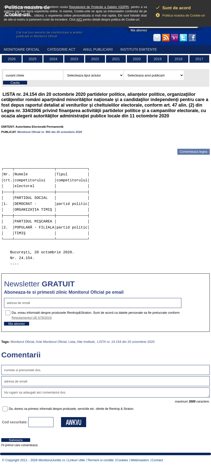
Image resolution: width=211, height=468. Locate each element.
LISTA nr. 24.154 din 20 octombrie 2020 (125, 342)
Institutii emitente (138, 49)
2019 (158, 59)
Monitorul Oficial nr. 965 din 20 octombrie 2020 (49, 131)
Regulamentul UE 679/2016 (32, 318)
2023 (74, 59)
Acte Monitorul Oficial (51, 342)
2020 (137, 59)
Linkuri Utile (76, 460)
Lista (71, 342)
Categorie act (61, 49)
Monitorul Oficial (22, 342)
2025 (32, 59)
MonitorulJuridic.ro (51, 460)
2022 (95, 59)
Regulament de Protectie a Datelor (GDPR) (99, 7)
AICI (79, 19)
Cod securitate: (15, 422)
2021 (116, 59)
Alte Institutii (85, 342)
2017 (199, 59)
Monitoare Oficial (22, 49)
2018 (178, 59)
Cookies (122, 460)
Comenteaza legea (193, 151)
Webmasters (140, 460)
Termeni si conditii (101, 460)
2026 (12, 59)
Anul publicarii (98, 49)
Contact (157, 460)
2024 (53, 59)
